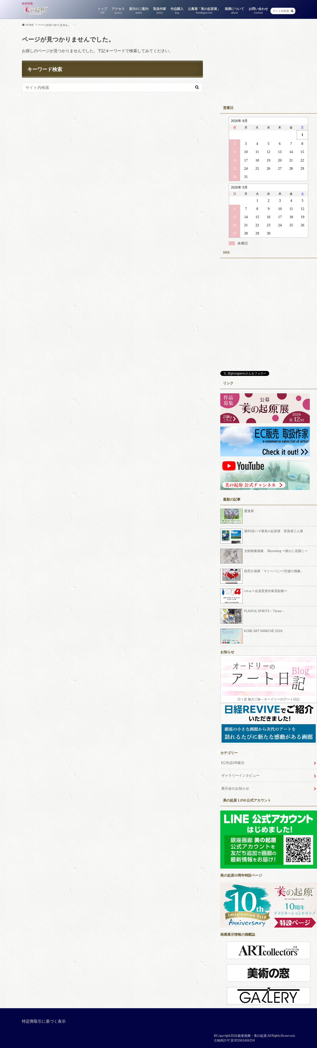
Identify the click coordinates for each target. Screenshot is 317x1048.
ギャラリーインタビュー (240, 775)
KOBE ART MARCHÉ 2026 (263, 631)
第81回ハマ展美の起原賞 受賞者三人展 (273, 531)
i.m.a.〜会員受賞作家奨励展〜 (265, 591)
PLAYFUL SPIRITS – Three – (264, 611)
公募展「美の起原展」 (204, 10)
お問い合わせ (258, 10)
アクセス (118, 10)
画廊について (234, 10)
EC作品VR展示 (232, 763)
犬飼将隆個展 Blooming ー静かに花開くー (276, 551)
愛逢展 (249, 511)
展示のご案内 (138, 10)
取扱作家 (159, 10)
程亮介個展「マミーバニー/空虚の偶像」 (274, 571)
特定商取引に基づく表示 (44, 1021)
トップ (102, 10)
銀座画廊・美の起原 (252, 1036)
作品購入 (177, 10)
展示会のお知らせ (235, 788)
